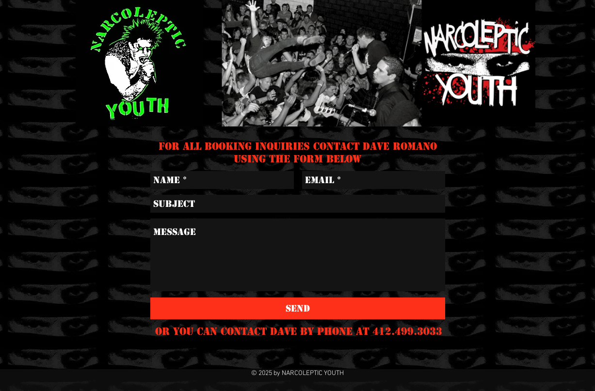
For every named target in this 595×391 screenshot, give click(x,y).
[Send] (297, 308)
